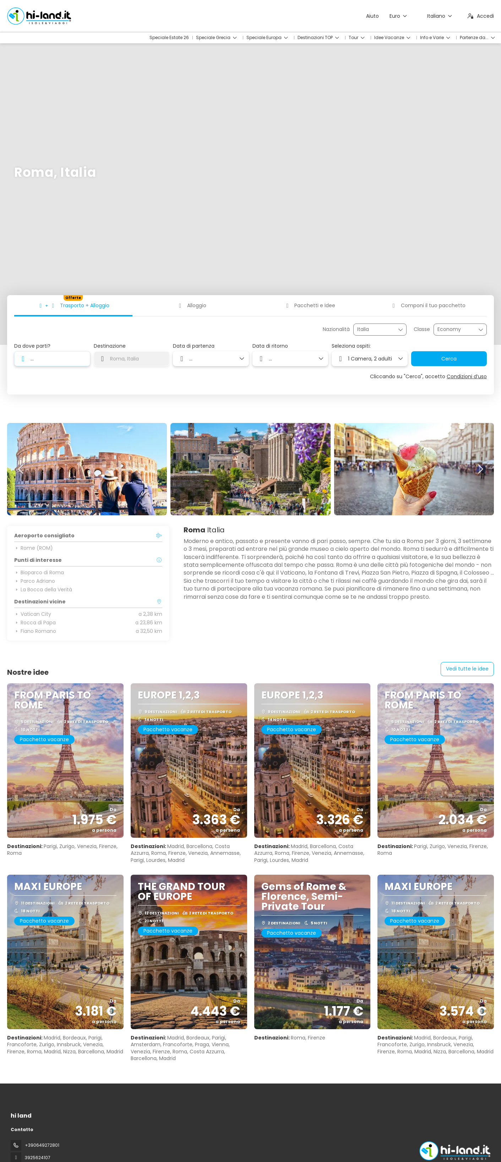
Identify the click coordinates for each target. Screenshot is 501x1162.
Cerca (449, 358)
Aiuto (372, 16)
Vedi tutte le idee (467, 668)
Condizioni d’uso (467, 376)
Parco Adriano (34, 581)
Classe (422, 329)
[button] (21, 469)
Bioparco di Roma (39, 572)
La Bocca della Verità (43, 589)
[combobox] (375, 329)
